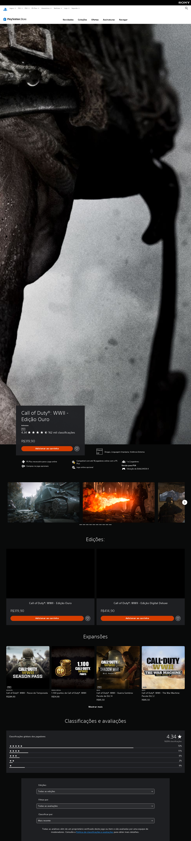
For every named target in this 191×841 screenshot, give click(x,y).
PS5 (19, 8)
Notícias (57, 8)
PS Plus (34, 8)
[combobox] (95, 788)
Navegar (123, 17)
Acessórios (45, 8)
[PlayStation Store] (15, 16)
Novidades (68, 17)
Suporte (74, 8)
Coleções (82, 17)
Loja (66, 8)
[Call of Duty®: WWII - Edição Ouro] (44, 499)
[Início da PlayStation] (5, 8)
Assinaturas (109, 17)
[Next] (184, 499)
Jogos (11, 8)
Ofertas (95, 17)
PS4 (26, 8)
